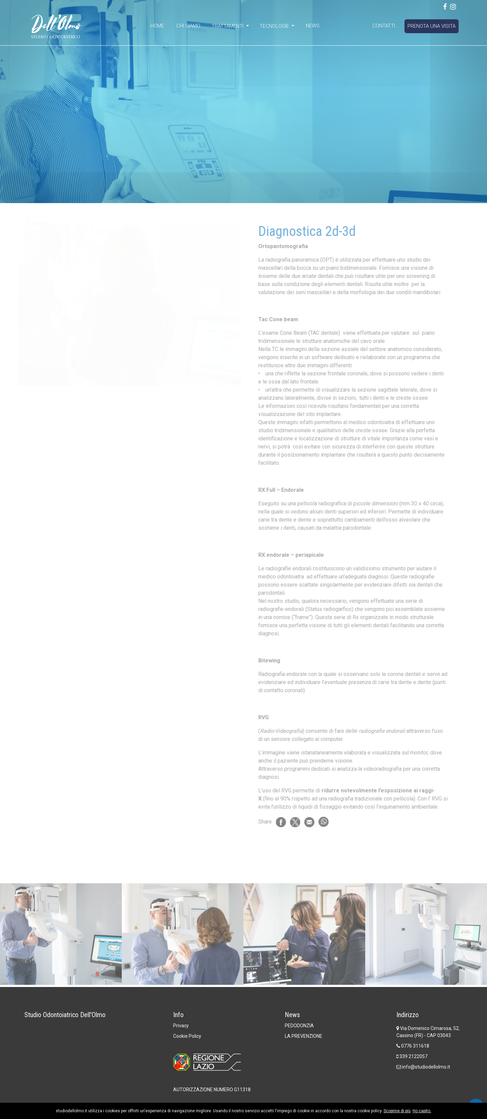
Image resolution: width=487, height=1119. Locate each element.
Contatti (383, 26)
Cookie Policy (187, 1036)
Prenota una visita (432, 26)
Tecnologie (275, 26)
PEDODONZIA (299, 1025)
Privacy (181, 1025)
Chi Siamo (188, 26)
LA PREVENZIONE (303, 1036)
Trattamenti (228, 26)
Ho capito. (422, 1111)
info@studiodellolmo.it (426, 1067)
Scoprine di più (397, 1111)
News (313, 26)
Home (157, 26)
